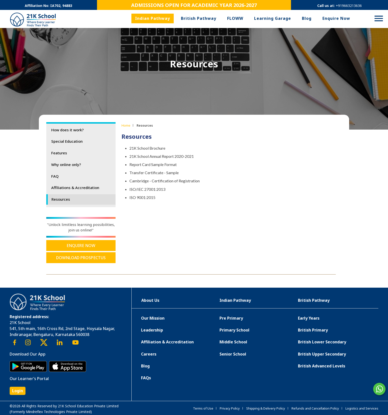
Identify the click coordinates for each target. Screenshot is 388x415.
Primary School (234, 330)
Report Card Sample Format (153, 164)
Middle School (233, 342)
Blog (307, 18)
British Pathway (198, 18)
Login (17, 390)
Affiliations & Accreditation (75, 187)
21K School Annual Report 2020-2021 (161, 156)
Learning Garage (272, 18)
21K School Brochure (147, 148)
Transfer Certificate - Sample (154, 172)
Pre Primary (231, 318)
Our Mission (153, 318)
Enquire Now (336, 18)
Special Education (67, 141)
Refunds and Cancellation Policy (315, 408)
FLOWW (235, 18)
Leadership (152, 330)
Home (125, 125)
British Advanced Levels (321, 366)
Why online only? (66, 164)
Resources (60, 199)
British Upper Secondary (322, 354)
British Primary (313, 330)
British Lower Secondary (322, 342)
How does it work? (67, 129)
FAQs (146, 378)
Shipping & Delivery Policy (265, 408)
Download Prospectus (81, 257)
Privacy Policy (230, 408)
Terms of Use (203, 408)
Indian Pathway (152, 18)
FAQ (55, 176)
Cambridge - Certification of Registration (164, 180)
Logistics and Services (361, 408)
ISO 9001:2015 (142, 197)
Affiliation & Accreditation (167, 342)
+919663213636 (349, 5)
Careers (148, 354)
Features (59, 152)
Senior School (232, 354)
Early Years (308, 318)
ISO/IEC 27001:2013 (147, 189)
